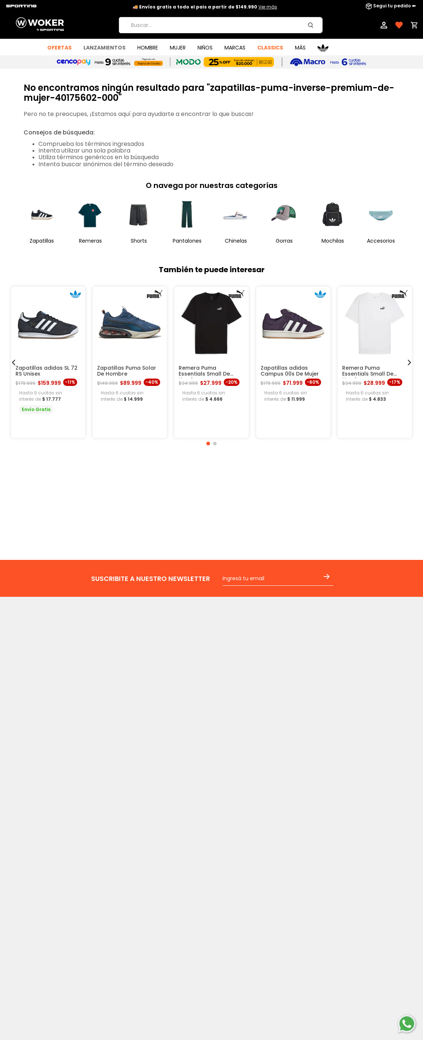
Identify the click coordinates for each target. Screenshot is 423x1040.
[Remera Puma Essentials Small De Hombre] (211, 362)
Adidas (323, 47)
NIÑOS (205, 47)
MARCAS (234, 47)
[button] (208, 443)
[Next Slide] (409, 362)
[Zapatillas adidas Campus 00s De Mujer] (293, 362)
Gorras (284, 240)
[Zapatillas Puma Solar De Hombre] (129, 362)
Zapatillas (42, 240)
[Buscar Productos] (312, 25)
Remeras (90, 240)
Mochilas (332, 240)
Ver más (267, 7)
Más (300, 47)
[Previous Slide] (14, 362)
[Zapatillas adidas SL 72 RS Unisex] (48, 362)
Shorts (139, 240)
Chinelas (236, 240)
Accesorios (381, 240)
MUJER (178, 47)
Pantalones (187, 240)
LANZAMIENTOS (104, 47)
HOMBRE (147, 47)
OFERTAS (59, 47)
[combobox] (220, 25)
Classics (270, 47)
